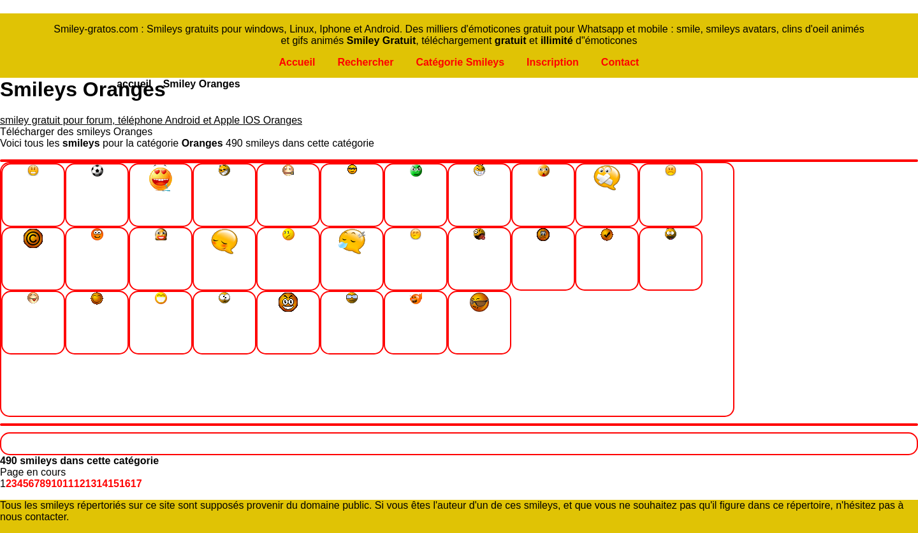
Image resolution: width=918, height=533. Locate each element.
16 (125, 483)
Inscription (553, 62)
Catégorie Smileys (460, 62)
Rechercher (365, 62)
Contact (620, 62)
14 (102, 483)
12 (79, 483)
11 (68, 483)
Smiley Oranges (201, 83)
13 (91, 483)
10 (56, 483)
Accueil (297, 62)
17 (136, 483)
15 (113, 483)
